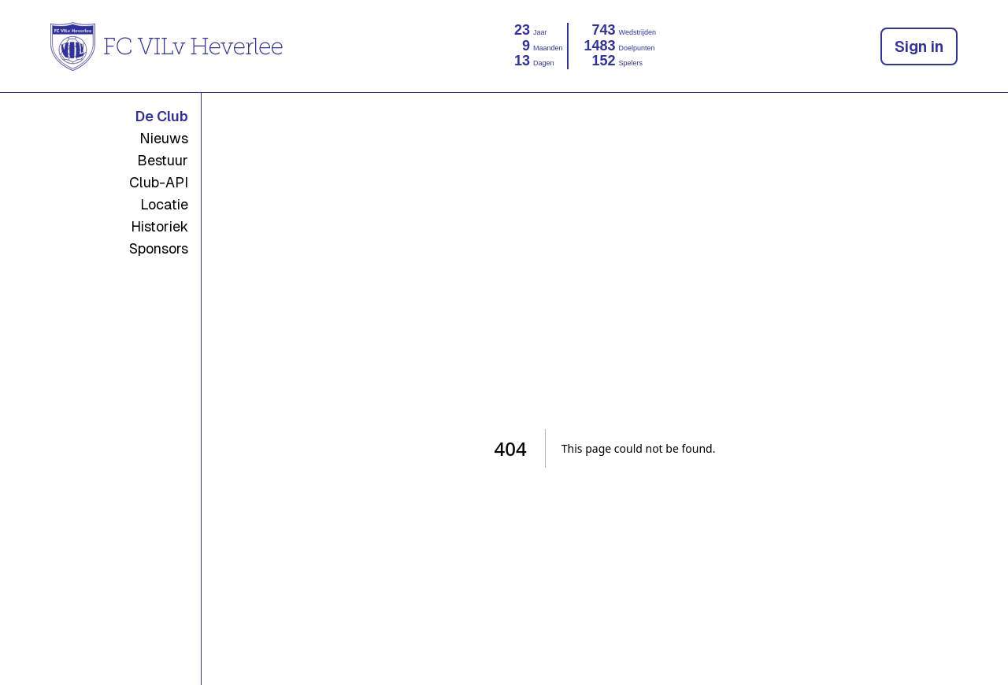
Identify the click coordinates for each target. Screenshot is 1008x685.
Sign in (919, 46)
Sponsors (158, 248)
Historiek (159, 226)
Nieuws (163, 138)
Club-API (158, 182)
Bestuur (162, 160)
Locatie (164, 204)
